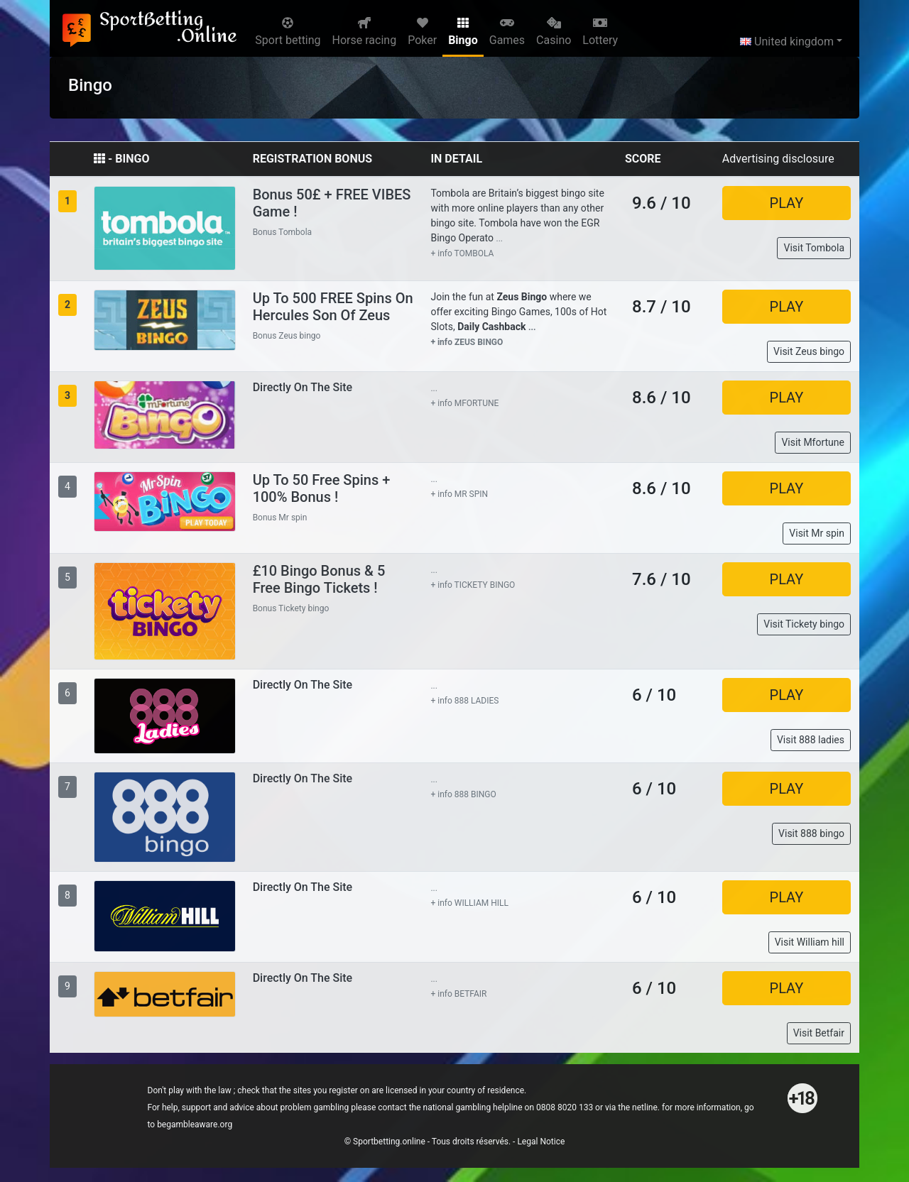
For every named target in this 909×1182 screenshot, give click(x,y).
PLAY (787, 203)
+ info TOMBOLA (462, 253)
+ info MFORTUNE (464, 403)
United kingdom (787, 41)
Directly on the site (303, 387)
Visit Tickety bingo (803, 624)
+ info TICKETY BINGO (472, 585)
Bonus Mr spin (280, 517)
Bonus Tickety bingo (291, 608)
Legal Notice (541, 1142)
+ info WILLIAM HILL (469, 903)
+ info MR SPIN (459, 494)
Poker (422, 31)
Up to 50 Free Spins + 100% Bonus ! (322, 488)
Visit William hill (809, 942)
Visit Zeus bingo (808, 351)
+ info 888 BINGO (463, 794)
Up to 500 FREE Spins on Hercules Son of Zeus (333, 307)
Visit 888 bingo (811, 833)
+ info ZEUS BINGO (466, 342)
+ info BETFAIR (458, 994)
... (500, 238)
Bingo (463, 31)
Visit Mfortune (812, 442)
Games (507, 31)
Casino (553, 31)
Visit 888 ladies (810, 739)
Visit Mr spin (816, 533)
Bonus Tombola (282, 232)
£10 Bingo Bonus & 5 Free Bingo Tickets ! (319, 579)
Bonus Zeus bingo (287, 336)
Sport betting (287, 31)
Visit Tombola (813, 247)
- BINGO (121, 158)
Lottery (600, 31)
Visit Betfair (818, 1033)
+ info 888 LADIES (464, 701)
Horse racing (364, 31)
